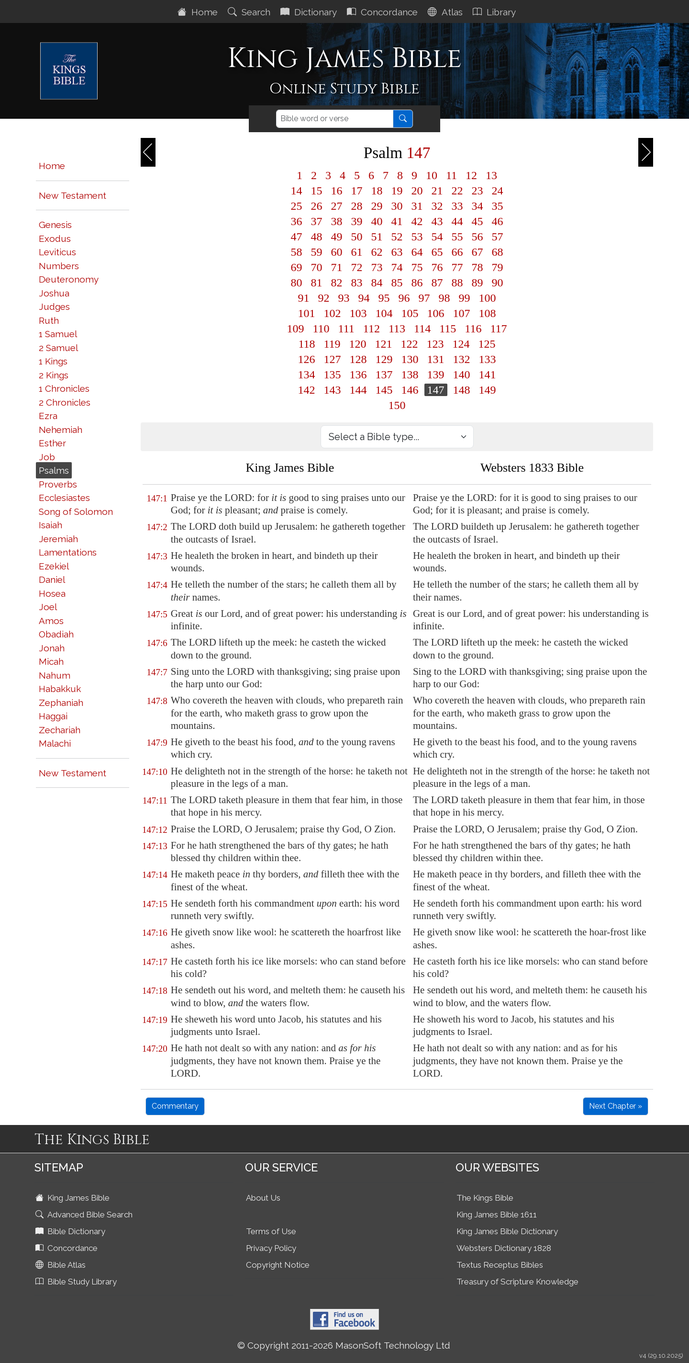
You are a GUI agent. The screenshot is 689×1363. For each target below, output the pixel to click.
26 (316, 206)
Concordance (383, 12)
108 (487, 313)
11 (451, 175)
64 (417, 252)
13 (491, 175)
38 (336, 221)
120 (357, 344)
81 (316, 282)
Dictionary (309, 12)
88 (457, 282)
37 (316, 221)
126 (306, 359)
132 (461, 359)
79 (497, 267)
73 (377, 267)
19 (397, 190)
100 (487, 298)
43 (437, 221)
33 (457, 206)
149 (487, 390)
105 (410, 313)
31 (417, 206)
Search (250, 12)
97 (424, 298)
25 (296, 206)
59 (316, 252)
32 (437, 206)
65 (437, 252)
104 (384, 313)
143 (332, 390)
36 (296, 221)
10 (431, 175)
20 (417, 190)
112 (371, 328)
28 (357, 206)
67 (477, 252)
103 (358, 313)
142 (306, 390)
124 (461, 344)
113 (397, 328)
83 (357, 282)
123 (435, 344)
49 (336, 236)
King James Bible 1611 (496, 1214)
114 (422, 328)
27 (336, 206)
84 (377, 282)
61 (357, 252)
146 (410, 390)
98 (444, 298)
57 (497, 236)
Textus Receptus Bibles (499, 1265)
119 (332, 344)
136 (358, 374)
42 (417, 221)
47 (296, 236)
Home (199, 12)
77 (457, 267)
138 (410, 374)
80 (296, 282)
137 (384, 374)
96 (404, 298)
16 (336, 190)
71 (336, 267)
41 (397, 221)
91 (303, 298)
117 (498, 328)
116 (473, 328)
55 (457, 236)
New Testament (72, 195)
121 (383, 344)
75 (417, 267)
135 (332, 374)
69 (296, 267)
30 (397, 206)
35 (497, 206)
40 (377, 221)
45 (477, 221)
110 (321, 328)
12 (471, 175)
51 (377, 236)
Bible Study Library (77, 1281)
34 (477, 206)
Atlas (446, 12)
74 (397, 267)
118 (306, 344)
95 (384, 298)
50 (357, 236)
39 (357, 221)
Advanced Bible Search (84, 1214)
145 (384, 390)
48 (316, 236)
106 (435, 313)
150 (397, 405)
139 (435, 374)
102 (332, 313)
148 (461, 390)
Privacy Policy (271, 1248)
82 (336, 282)
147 (435, 390)
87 (437, 282)
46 (497, 221)
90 (497, 282)
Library (495, 12)
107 (461, 313)
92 (324, 298)
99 (464, 298)
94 (364, 298)
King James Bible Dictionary (507, 1231)
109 (295, 328)
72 (357, 267)
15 (316, 190)
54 (437, 236)
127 (332, 359)
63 (397, 252)
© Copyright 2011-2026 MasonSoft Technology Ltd (343, 1345)
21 (437, 190)
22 (457, 190)
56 (477, 236)
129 (384, 359)
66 (457, 252)
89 (477, 282)
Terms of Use (271, 1231)
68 (497, 252)
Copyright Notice (278, 1265)
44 (457, 221)
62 (377, 252)
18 (377, 190)
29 (377, 206)
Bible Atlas (61, 1265)
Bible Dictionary (71, 1231)
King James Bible (73, 1198)
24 (497, 190)
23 (477, 190)
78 (477, 267)
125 (487, 344)
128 (358, 359)
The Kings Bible (484, 1198)
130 (410, 359)
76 (437, 267)
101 (306, 313)
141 (487, 374)
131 (435, 359)
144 (358, 390)
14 (296, 190)
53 (417, 236)
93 (344, 298)
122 (409, 344)
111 (346, 328)
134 (306, 374)
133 (487, 359)
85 (397, 282)
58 (296, 252)
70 (316, 267)
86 (417, 282)
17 (357, 190)
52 (397, 236)
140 (461, 374)
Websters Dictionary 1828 (503, 1248)
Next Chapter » (615, 1106)
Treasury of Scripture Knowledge (517, 1281)
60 (336, 252)
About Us (263, 1198)
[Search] (334, 119)
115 (447, 328)
